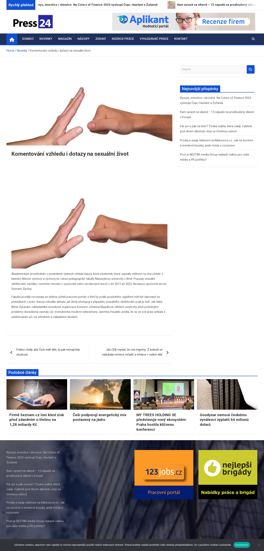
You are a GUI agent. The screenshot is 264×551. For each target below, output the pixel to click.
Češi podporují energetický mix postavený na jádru (99, 417)
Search (251, 69)
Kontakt (180, 39)
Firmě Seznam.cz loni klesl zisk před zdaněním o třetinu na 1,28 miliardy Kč (36, 420)
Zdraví (100, 39)
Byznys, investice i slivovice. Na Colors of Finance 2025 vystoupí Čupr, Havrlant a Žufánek (33, 457)
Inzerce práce (123, 39)
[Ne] (259, 545)
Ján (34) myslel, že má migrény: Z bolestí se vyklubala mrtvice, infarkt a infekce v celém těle (132, 352)
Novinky (45, 39)
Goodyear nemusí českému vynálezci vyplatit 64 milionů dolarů (224, 420)
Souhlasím (242, 544)
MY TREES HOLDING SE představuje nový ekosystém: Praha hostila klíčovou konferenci (161, 422)
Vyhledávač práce (154, 39)
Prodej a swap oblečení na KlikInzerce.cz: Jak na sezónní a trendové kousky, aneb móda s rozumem (35, 507)
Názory (84, 39)
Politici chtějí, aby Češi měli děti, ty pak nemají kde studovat (48, 352)
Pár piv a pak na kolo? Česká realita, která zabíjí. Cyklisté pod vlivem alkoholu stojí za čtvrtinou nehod (33, 489)
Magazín (65, 39)
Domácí (28, 39)
